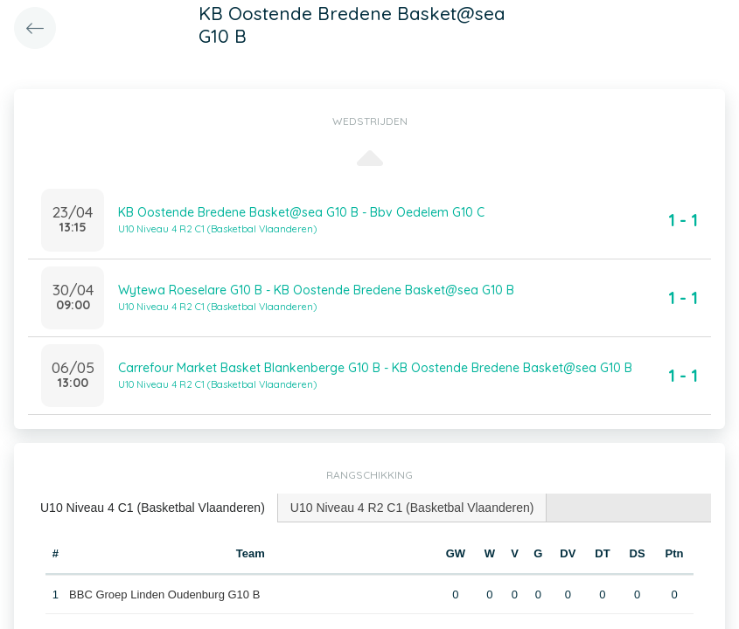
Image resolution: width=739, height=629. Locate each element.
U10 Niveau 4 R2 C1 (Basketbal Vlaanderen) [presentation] (412, 508)
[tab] (153, 508)
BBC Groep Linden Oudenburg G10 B (164, 594)
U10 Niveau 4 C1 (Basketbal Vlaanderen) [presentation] (152, 508)
